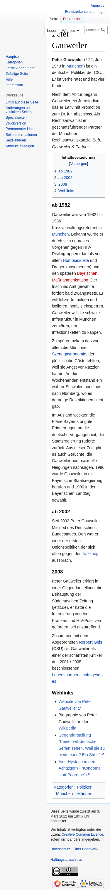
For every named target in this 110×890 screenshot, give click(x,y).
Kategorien (64, 787)
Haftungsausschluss (66, 860)
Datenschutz (60, 849)
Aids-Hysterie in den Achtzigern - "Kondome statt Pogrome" (79, 768)
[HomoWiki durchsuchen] (96, 30)
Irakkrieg (91, 553)
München (75, 66)
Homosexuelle (76, 260)
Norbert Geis (90, 642)
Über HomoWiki (86, 849)
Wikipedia (67, 728)
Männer (84, 793)
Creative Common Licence (82, 834)
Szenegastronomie (69, 354)
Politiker (84, 787)
